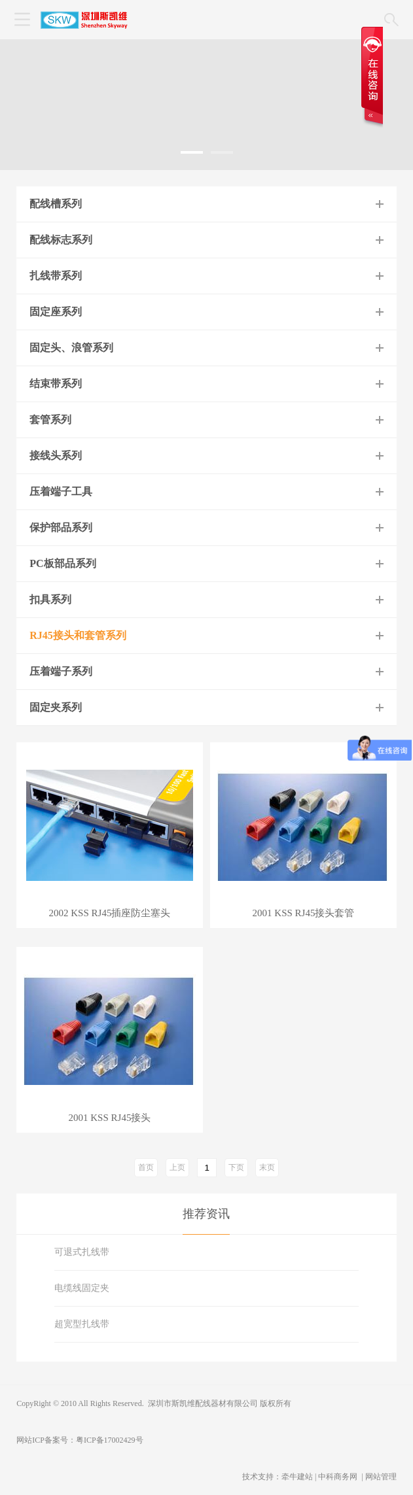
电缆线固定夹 (81, 1288)
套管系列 (50, 419)
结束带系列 (55, 383)
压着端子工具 (60, 491)
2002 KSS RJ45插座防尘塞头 (110, 913)
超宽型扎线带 (81, 1324)
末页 (267, 1167)
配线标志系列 (60, 239)
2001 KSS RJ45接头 (110, 1118)
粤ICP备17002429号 (109, 1440)
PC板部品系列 (62, 563)
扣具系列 (50, 599)
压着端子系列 (60, 671)
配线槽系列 (55, 203)
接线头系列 (55, 455)
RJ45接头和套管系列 (77, 635)
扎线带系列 (55, 275)
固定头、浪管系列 (71, 347)
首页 (146, 1167)
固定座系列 (55, 311)
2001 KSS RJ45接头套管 (304, 913)
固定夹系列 (55, 707)
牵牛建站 (297, 1476)
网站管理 (381, 1476)
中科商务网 (337, 1476)
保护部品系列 (60, 527)
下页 (236, 1167)
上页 (177, 1167)
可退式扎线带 (81, 1252)
